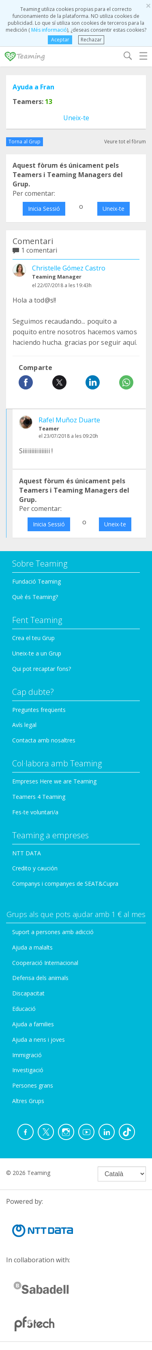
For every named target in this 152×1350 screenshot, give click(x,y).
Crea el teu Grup (33, 638)
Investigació (27, 1070)
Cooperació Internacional (45, 963)
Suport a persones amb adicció (53, 932)
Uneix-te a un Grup (36, 653)
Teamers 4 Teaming (38, 796)
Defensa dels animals (40, 978)
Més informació (48, 29)
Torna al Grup (25, 141)
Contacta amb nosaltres (43, 740)
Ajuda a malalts (32, 947)
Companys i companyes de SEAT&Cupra (65, 883)
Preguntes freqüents (39, 710)
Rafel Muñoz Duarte (69, 419)
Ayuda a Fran (33, 86)
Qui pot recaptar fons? (41, 669)
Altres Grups (28, 1101)
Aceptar (60, 39)
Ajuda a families (33, 1024)
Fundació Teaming (36, 581)
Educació (24, 1008)
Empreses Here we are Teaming (54, 781)
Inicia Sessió (44, 208)
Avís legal (24, 725)
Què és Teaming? (35, 597)
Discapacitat (28, 993)
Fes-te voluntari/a (35, 812)
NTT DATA (26, 853)
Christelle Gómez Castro (68, 268)
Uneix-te (76, 117)
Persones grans (32, 1085)
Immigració (27, 1055)
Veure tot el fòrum (125, 141)
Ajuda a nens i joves (38, 1039)
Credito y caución (35, 868)
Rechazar (91, 39)
